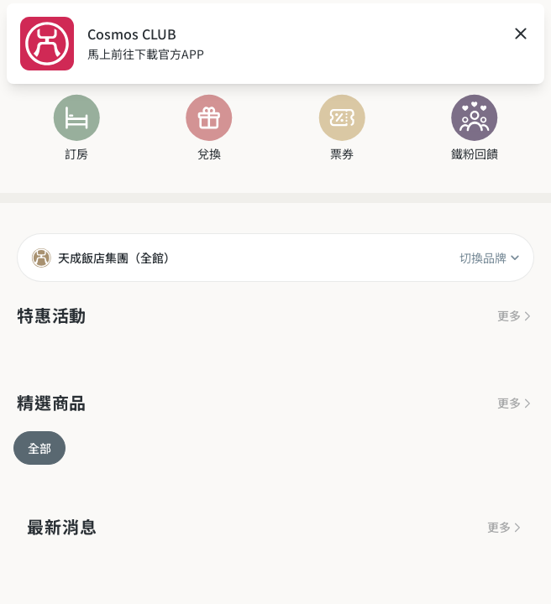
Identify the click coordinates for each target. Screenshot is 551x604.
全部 (39, 448)
